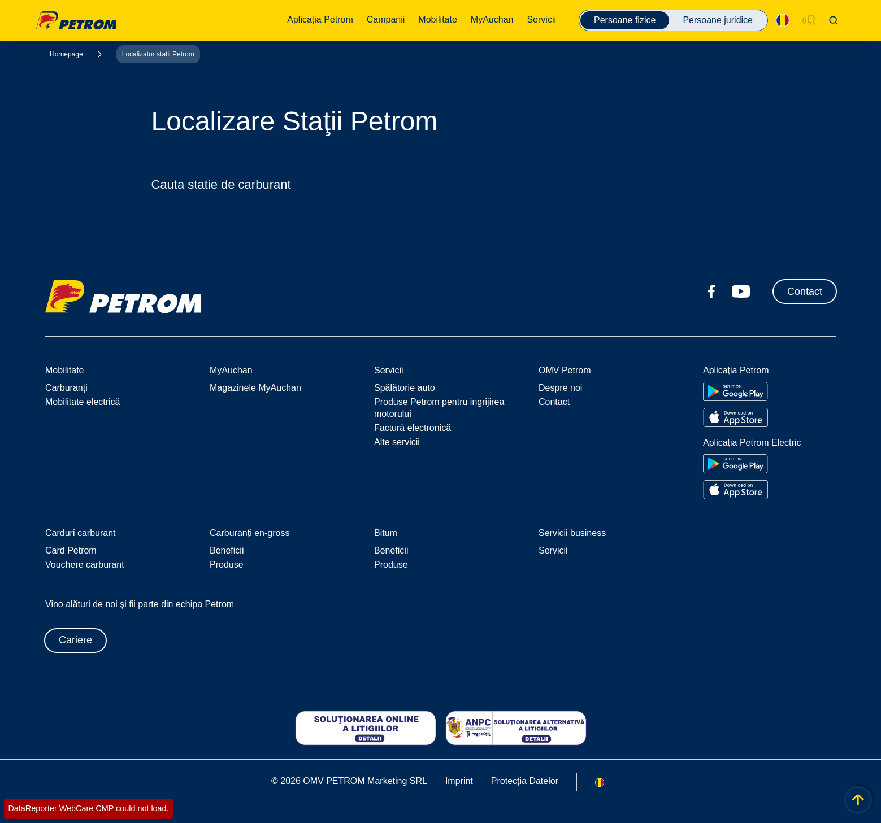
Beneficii (227, 550)
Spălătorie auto (404, 388)
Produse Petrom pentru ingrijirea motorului (439, 408)
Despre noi (560, 388)
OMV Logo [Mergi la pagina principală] (76, 20)
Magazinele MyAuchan (255, 388)
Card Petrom (71, 550)
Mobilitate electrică (82, 402)
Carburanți (66, 388)
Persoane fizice (625, 20)
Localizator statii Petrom (158, 54)
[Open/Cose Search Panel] (833, 20)
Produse (227, 564)
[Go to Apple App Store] (735, 417)
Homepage (66, 54)
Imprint (459, 781)
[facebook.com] (711, 291)
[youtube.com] (741, 291)
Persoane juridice (718, 20)
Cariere (75, 640)
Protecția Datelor (524, 781)
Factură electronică (412, 428)
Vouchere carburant (84, 564)
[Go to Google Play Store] (735, 391)
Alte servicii (397, 442)
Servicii (553, 550)
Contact (804, 291)
